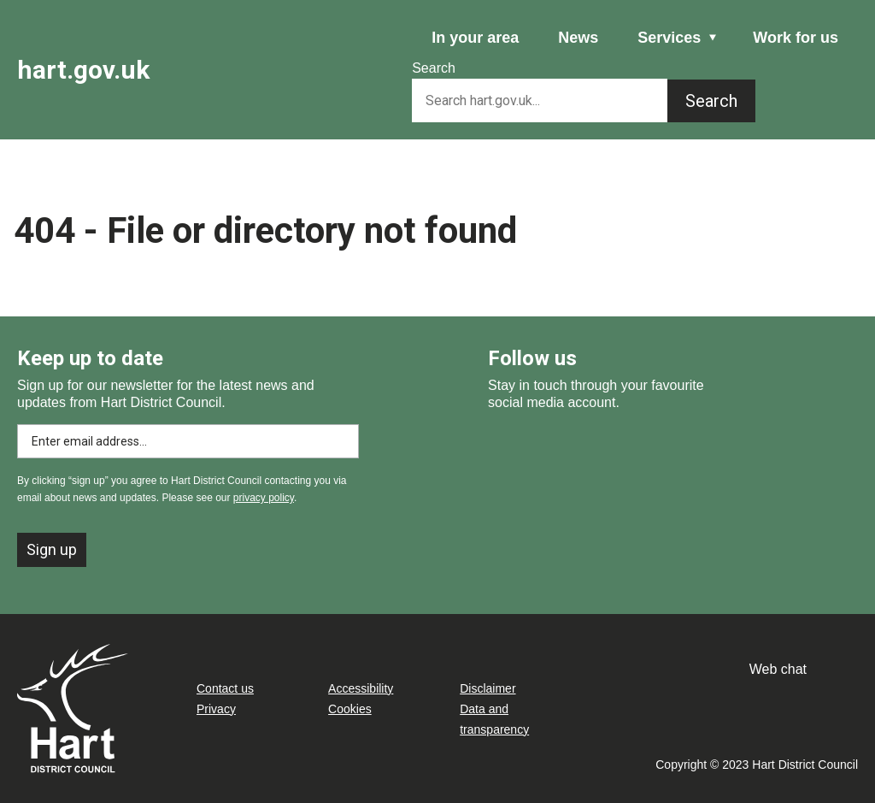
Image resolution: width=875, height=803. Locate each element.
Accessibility (360, 688)
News (578, 37)
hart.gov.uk (83, 70)
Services (669, 37)
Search (433, 68)
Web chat (778, 669)
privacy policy (263, 498)
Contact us (225, 688)
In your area (475, 37)
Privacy (216, 709)
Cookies (350, 709)
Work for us (795, 37)
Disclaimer (487, 688)
